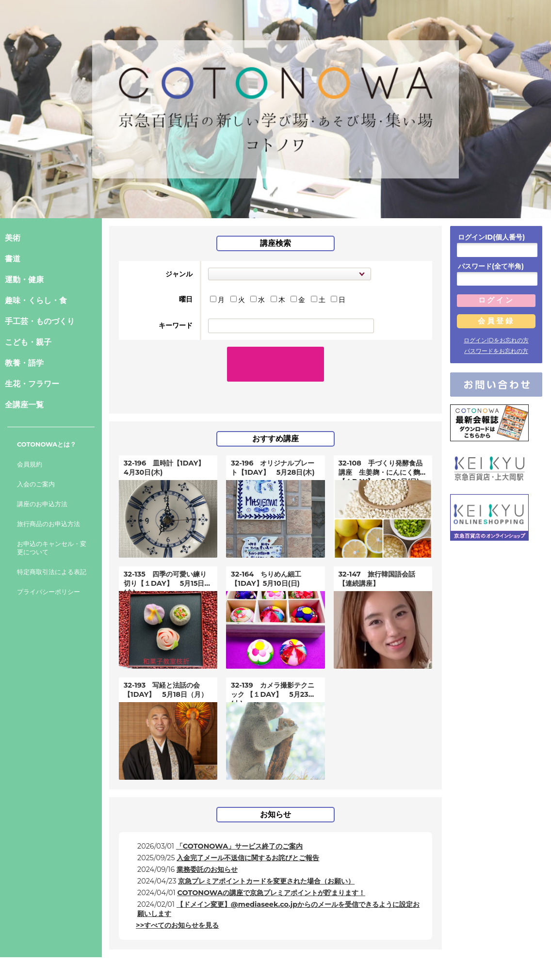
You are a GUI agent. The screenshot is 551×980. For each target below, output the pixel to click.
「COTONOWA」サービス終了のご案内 (239, 826)
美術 (12, 237)
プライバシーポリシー (48, 591)
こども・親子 (28, 342)
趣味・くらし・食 (36, 300)
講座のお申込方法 (42, 504)
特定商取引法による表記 (51, 572)
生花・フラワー (32, 383)
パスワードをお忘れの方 (496, 350)
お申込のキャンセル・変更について (51, 548)
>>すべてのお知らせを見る (177, 905)
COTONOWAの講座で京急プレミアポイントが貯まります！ (271, 872)
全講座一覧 (24, 404)
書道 (12, 258)
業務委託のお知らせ (207, 849)
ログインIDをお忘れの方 (496, 340)
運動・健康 (24, 279)
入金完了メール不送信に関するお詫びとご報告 (248, 838)
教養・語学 (24, 363)
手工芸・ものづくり (40, 321)
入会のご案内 (36, 484)
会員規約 (29, 464)
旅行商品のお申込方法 (48, 524)
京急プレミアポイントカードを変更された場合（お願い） (266, 861)
